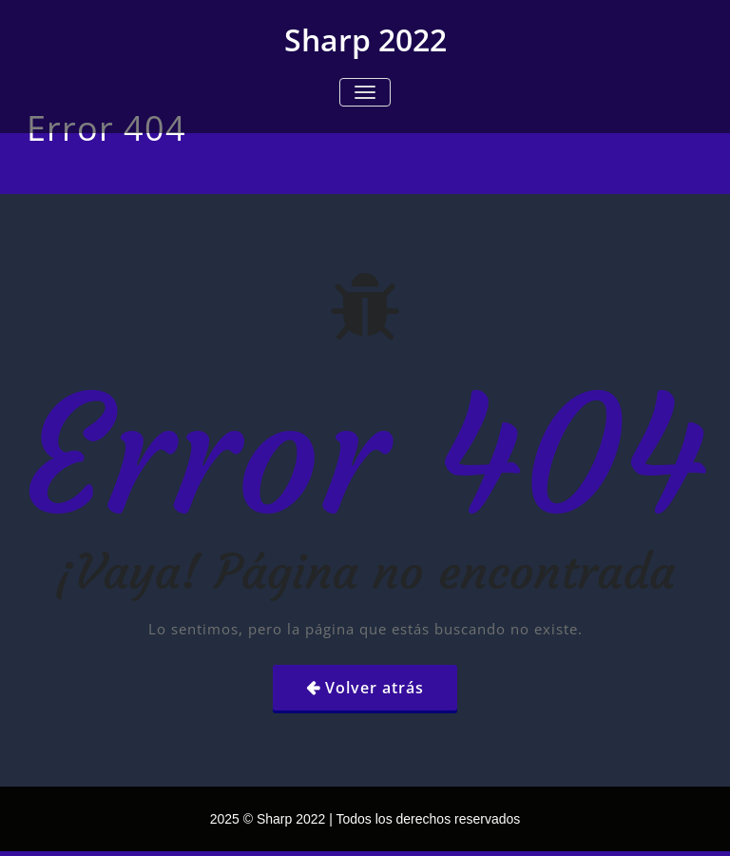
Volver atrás (374, 687)
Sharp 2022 (365, 39)
